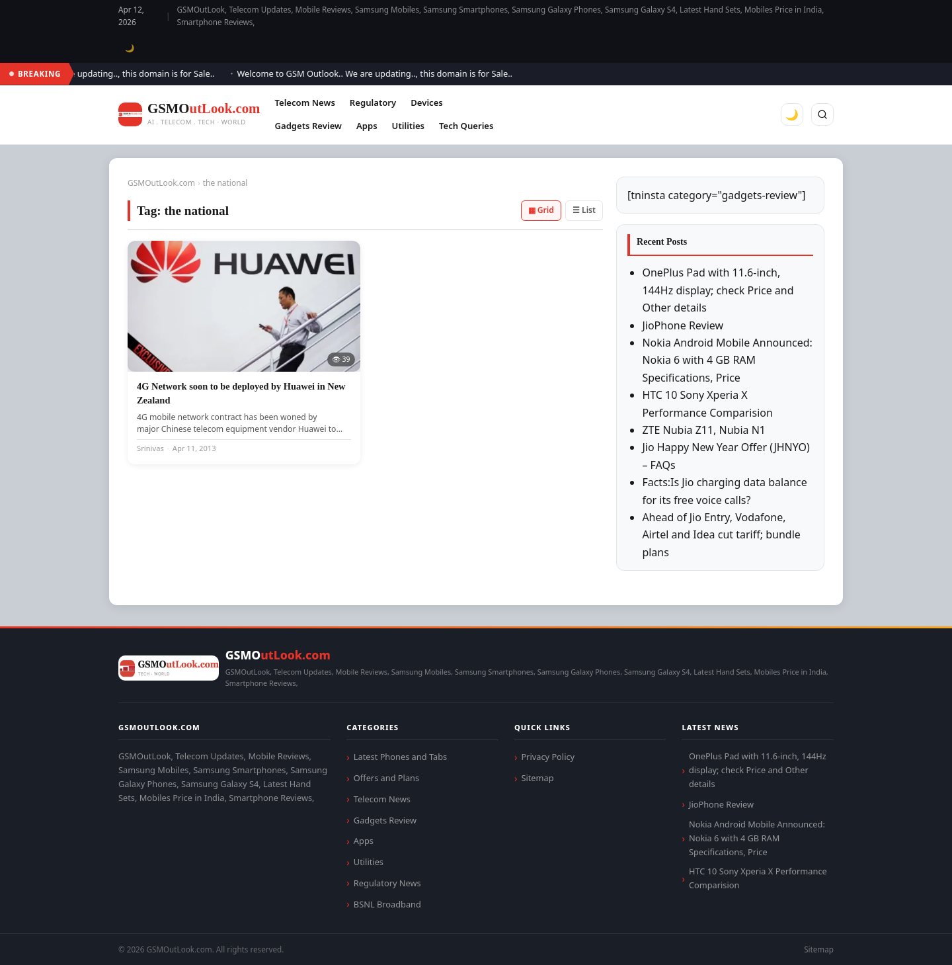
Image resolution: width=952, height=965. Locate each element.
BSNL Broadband (387, 904)
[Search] (822, 114)
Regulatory (373, 102)
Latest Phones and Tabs (400, 757)
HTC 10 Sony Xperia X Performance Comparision (758, 878)
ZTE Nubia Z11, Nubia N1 (704, 430)
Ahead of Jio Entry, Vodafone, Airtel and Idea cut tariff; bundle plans (721, 535)
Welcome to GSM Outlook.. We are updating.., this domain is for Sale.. (382, 73)
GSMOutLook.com (161, 183)
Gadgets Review (307, 126)
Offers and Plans (386, 778)
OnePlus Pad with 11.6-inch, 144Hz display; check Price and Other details (717, 290)
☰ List (584, 210)
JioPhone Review (682, 325)
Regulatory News (387, 883)
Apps (366, 126)
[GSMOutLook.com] (189, 115)
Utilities (408, 126)
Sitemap (537, 778)
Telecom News (304, 102)
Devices (427, 102)
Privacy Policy (548, 757)
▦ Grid (541, 210)
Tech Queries (466, 126)
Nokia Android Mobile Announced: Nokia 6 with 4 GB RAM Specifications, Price (727, 360)
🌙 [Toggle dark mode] (130, 48)
